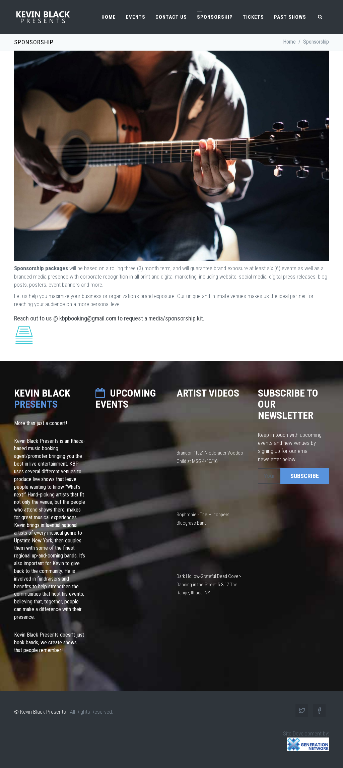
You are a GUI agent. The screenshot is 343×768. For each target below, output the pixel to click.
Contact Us (171, 17)
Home (108, 17)
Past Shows (290, 17)
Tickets (253, 17)
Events (135, 17)
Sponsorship (215, 17)
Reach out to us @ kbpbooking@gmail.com (65, 318)
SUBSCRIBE (304, 475)
